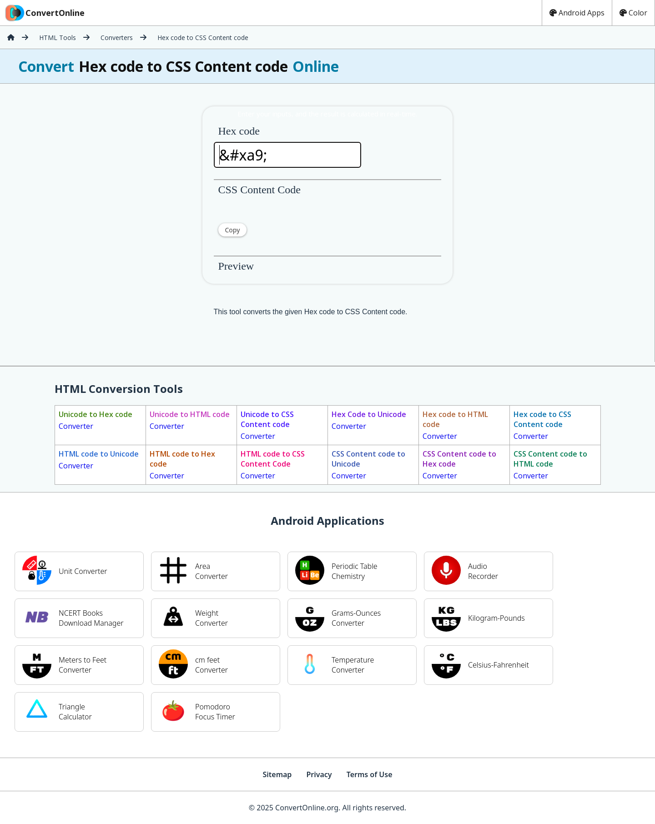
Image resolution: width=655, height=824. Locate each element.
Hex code (239, 131)
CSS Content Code (259, 190)
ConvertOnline (44, 12)
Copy (232, 230)
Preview (236, 266)
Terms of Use (370, 774)
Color (633, 13)
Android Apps (577, 13)
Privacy (319, 774)
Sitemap (277, 774)
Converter (95, 420)
